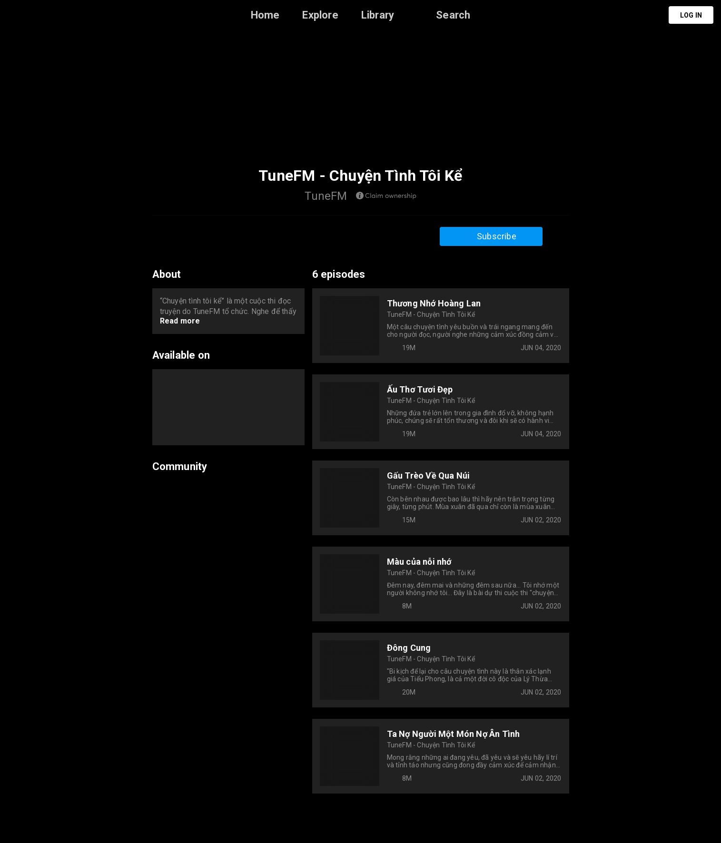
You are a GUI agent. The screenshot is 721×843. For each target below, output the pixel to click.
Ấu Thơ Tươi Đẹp (420, 389)
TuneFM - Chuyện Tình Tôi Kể (431, 314)
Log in (691, 15)
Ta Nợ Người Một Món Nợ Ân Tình (453, 734)
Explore (320, 15)
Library (377, 15)
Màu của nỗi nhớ (419, 562)
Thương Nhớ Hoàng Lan (434, 303)
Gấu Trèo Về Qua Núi (428, 475)
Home (265, 15)
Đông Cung (409, 648)
